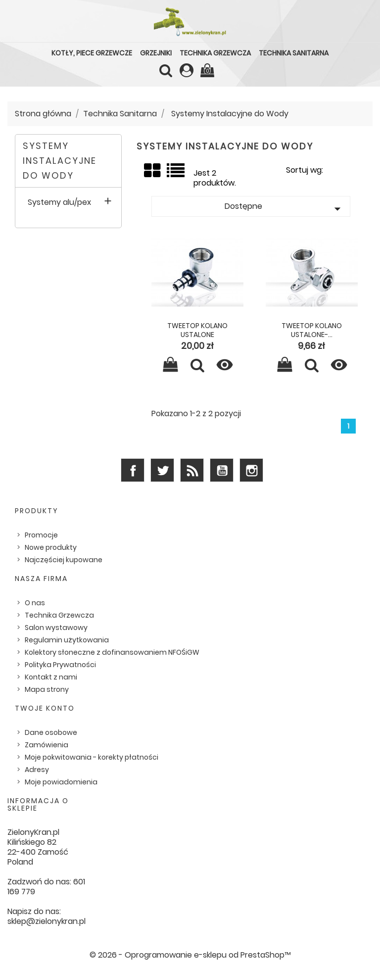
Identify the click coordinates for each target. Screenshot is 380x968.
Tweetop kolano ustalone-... (312, 330)
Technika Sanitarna (294, 53)
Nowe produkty (51, 547)
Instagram (251, 470)
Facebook (132, 470)
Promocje (41, 535)
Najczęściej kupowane (63, 560)
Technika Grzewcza (215, 53)
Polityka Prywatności (60, 665)
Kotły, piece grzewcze (91, 53)
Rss (192, 470)
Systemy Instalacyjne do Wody (59, 161)
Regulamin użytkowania (67, 640)
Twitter (162, 470)
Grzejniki (156, 53)
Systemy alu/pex (59, 202)
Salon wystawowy (56, 627)
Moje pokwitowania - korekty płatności (91, 757)
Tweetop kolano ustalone (197, 330)
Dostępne (285, 208)
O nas (35, 603)
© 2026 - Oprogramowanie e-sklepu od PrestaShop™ (190, 955)
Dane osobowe (51, 732)
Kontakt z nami (51, 677)
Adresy (37, 769)
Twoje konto (45, 708)
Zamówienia (46, 745)
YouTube (221, 470)
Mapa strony (47, 689)
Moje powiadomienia (61, 782)
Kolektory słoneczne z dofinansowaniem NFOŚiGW (112, 652)
